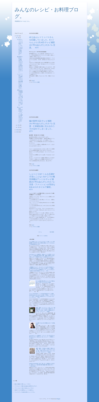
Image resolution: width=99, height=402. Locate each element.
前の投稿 (52, 232)
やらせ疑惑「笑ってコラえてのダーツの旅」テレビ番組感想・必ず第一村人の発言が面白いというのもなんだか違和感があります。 (42, 243)
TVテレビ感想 (36, 82)
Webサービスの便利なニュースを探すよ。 (25, 390)
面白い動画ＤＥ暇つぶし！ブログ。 (23, 384)
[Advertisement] (44, 27)
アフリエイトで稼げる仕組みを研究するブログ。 (26, 386)
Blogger (58, 398)
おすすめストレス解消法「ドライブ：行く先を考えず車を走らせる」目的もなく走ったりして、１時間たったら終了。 (42, 337)
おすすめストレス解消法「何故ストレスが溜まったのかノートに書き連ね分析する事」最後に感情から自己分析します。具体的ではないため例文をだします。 (42, 256)
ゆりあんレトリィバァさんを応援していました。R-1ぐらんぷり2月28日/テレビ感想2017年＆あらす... (20, 47)
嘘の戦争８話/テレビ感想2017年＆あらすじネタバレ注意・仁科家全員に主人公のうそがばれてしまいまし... (20, 64)
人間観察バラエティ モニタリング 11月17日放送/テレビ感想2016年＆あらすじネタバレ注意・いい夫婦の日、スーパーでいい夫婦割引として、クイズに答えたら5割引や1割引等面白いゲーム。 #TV (42, 269)
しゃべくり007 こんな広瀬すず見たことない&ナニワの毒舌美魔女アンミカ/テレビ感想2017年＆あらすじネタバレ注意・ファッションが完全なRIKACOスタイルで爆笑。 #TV (42, 181)
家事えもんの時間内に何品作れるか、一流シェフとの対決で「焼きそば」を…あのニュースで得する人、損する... (20, 97)
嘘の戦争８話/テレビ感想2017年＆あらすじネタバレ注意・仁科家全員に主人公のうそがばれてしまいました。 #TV (42, 126)
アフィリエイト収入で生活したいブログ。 (25, 388)
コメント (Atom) (43, 235)
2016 (17, 129)
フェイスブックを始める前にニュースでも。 (25, 392)
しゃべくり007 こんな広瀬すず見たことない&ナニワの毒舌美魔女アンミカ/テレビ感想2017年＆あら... (20, 81)
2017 (17, 35)
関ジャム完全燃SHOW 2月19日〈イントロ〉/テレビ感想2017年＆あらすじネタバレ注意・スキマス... (20, 115)
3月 (19, 37)
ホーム (40, 232)
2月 (19, 125)
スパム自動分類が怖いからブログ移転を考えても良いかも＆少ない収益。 (45, 281)
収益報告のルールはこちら (22, 21)
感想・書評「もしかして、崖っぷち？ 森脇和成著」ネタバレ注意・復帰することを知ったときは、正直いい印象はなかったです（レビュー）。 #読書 (45, 309)
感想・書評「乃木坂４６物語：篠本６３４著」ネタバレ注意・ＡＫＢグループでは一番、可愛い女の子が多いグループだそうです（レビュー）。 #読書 (45, 350)
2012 (17, 132)
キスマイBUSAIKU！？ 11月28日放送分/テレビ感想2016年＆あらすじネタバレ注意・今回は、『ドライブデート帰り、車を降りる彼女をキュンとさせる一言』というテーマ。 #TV (42, 295)
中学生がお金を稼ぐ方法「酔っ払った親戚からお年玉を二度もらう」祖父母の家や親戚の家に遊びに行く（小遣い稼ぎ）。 (42, 365)
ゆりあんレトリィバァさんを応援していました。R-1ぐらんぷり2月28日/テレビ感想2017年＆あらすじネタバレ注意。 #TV (42, 42)
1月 (19, 127)
